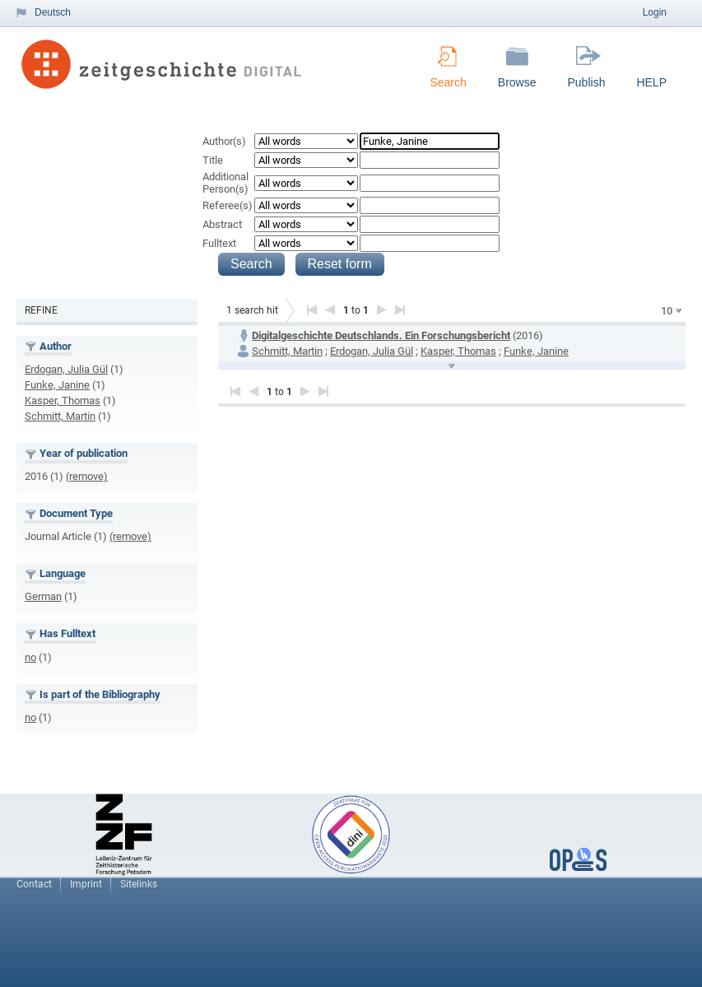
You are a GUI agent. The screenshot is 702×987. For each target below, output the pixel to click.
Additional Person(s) (225, 182)
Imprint (86, 884)
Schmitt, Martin (60, 416)
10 (666, 311)
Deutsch (53, 12)
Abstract (222, 224)
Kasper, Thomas (62, 400)
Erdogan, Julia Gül (66, 369)
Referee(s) (227, 205)
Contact (34, 884)
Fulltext (219, 243)
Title (212, 160)
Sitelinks (138, 884)
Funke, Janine (57, 385)
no (30, 657)
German (43, 596)
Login (655, 12)
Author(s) (224, 141)
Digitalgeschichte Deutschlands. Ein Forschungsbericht (381, 335)
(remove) (87, 476)
